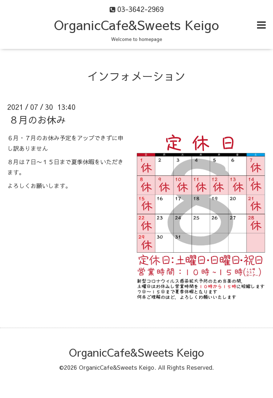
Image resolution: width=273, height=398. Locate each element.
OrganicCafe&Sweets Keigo (136, 25)
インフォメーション (136, 76)
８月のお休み (37, 119)
